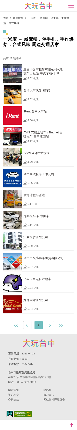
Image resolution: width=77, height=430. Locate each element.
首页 (6, 18)
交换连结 (13, 399)
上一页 (27, 325)
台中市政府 (38, 343)
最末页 (61, 325)
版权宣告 (49, 394)
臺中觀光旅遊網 (38, 5)
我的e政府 (10, 414)
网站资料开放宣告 (54, 399)
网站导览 (13, 390)
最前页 (16, 325)
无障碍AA (23, 414)
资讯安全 (13, 394)
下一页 (50, 325)
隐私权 (48, 390)
